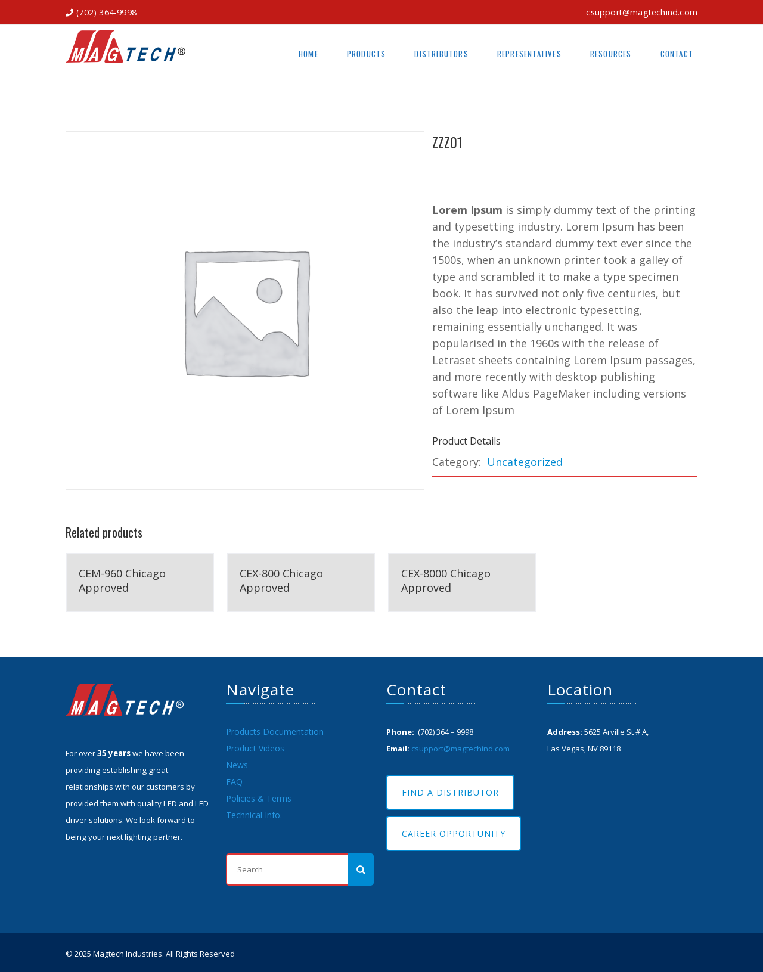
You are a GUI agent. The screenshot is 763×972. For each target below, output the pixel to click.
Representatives (529, 54)
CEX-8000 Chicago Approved (446, 580)
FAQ (234, 781)
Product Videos (255, 748)
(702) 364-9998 (106, 12)
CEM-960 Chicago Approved (122, 580)
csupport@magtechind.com (641, 12)
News (237, 765)
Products (366, 54)
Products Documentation (275, 731)
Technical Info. (254, 815)
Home (308, 54)
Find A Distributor (450, 792)
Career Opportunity (453, 833)
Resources (611, 54)
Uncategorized (525, 462)
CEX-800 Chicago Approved (281, 580)
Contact (676, 54)
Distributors (441, 54)
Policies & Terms (258, 798)
